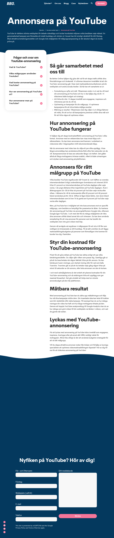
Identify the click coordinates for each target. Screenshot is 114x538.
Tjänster (48, 3)
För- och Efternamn (24, 471)
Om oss (58, 3)
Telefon (19, 515)
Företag (19, 482)
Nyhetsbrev (83, 3)
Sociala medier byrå (52, 30)
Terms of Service (34, 528)
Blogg (66, 3)
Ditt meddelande (66, 471)
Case (73, 3)
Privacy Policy (20, 528)
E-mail (18, 504)
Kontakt (101, 3)
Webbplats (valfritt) (24, 493)
